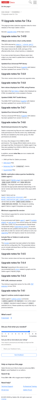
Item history (15, 91)
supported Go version (22, 225)
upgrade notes (11, 32)
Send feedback (19, 353)
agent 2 (22, 219)
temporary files (8, 166)
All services (5, 388)
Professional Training (30, 384)
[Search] (30, 2)
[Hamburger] (35, 2)
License (3, 397)
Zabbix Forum (27, 388)
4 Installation (16, 12)
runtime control (16, 297)
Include (6, 241)
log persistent (7, 169)
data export (7, 162)
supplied (24, 67)
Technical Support (7, 384)
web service (12, 221)
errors (17, 268)
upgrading (4, 231)
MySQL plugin (15, 179)
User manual (5, 12)
